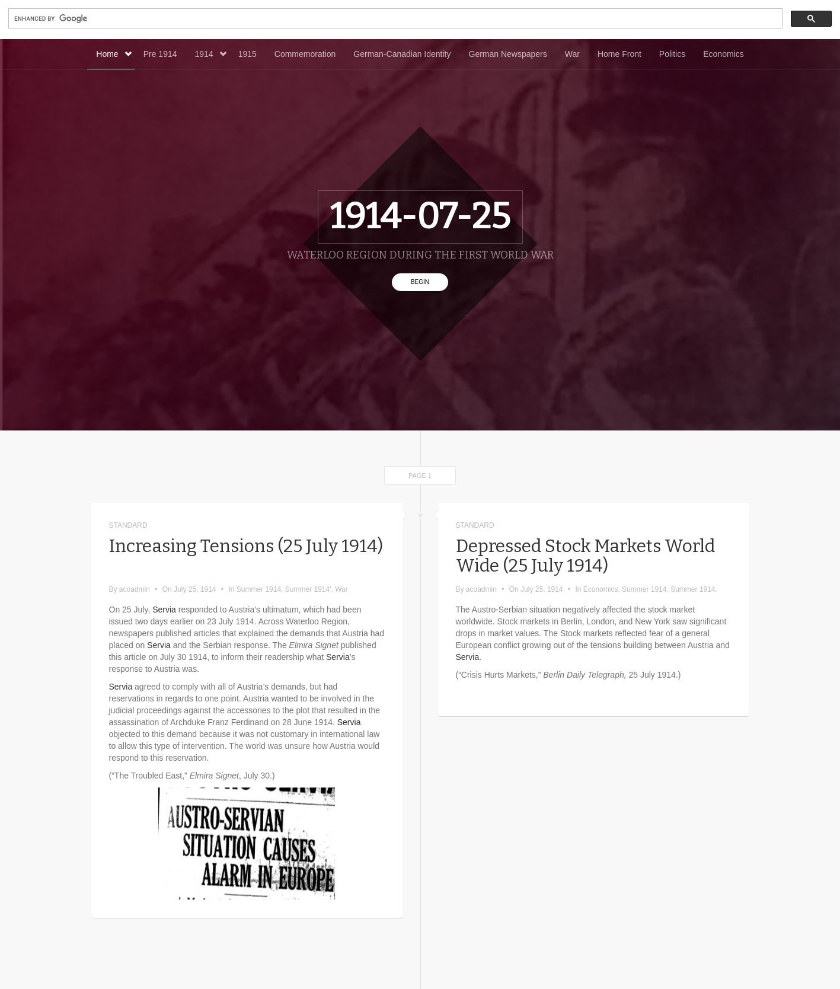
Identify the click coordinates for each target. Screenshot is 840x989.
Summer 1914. (693, 589)
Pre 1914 (160, 54)
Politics (672, 54)
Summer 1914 (259, 589)
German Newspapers (508, 54)
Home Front (619, 54)
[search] (394, 18)
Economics (723, 54)
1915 (247, 54)
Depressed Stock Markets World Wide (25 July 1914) (585, 555)
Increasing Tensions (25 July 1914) (246, 555)
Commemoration (305, 54)
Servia (164, 609)
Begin (420, 282)
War (572, 54)
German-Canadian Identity (402, 54)
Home (113, 54)
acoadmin (134, 589)
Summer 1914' (308, 589)
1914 (210, 54)
